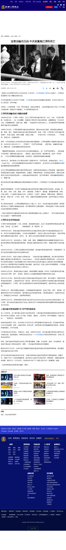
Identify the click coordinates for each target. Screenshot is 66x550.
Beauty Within (31, 487)
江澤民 (46, 93)
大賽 (16, 1)
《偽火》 (61, 160)
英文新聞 (45, 1)
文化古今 (46, 460)
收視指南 (18, 511)
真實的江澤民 (50, 489)
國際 (9, 447)
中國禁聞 (26, 451)
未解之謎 (46, 447)
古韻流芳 (46, 451)
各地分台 (21, 1)
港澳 (14, 447)
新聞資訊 (7, 36)
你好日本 (30, 478)
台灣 (14, 450)
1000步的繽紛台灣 (32, 494)
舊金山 (38, 428)
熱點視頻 (17, 457)
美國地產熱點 (47, 462)
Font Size (57, 88)
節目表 (32, 438)
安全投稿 (38, 511)
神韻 (11, 1)
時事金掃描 (37, 451)
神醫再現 (56, 455)
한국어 (22, 431)
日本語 (16, 431)
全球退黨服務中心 (43, 514)
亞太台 (43, 428)
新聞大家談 (37, 447)
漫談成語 (46, 455)
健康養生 (57, 444)
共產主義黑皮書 (51, 495)
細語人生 (36, 471)
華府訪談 (26, 460)
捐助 (55, 1)
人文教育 (47, 444)
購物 (63, 1)
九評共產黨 (50, 487)
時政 (16, 36)
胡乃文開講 (57, 451)
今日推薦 (17, 459)
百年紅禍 (49, 491)
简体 (30, 1)
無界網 (3, 517)
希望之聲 (34, 514)
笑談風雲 (46, 449)
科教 (14, 454)
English (55, 428)
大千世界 (30, 489)
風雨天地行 (50, 493)
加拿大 (14, 428)
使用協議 (32, 511)
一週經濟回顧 (27, 462)
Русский (10, 431)
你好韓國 (30, 480)
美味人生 (30, 484)
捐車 (59, 1)
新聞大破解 (37, 458)
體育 (19, 450)
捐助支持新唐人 (49, 438)
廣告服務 (45, 511)
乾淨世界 (27, 514)
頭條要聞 (10, 457)
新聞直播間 (49, 7)
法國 (33, 428)
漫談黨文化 (50, 500)
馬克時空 (36, 466)
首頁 (2, 36)
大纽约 (9, 428)
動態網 (58, 514)
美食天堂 (30, 482)
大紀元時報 (20, 514)
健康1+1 (56, 447)
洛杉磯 (19, 428)
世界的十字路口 (38, 464)
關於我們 (11, 511)
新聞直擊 (26, 455)
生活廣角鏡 (31, 476)
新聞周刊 (26, 458)
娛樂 (19, 447)
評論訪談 (37, 444)
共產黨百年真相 (51, 480)
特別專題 (50, 473)
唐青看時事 (37, 462)
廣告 (51, 1)
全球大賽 (17, 463)
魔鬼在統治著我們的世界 (53, 484)
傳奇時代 (49, 478)
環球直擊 (26, 449)
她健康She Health (59, 449)
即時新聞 (10, 459)
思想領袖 (36, 455)
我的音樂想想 (31, 497)
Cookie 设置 (33, 528)
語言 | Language (37, 1)
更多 (17, 517)
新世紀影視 (10, 517)
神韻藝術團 (12, 514)
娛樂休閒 (31, 473)
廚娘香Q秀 (30, 491)
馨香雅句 (46, 453)
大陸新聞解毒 (37, 468)
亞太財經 (26, 468)
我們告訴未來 (50, 476)
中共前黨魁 (40, 93)
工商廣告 (49, 504)
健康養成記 (57, 453)
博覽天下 (10, 461)
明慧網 (52, 514)
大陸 (12, 36)
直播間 (38, 438)
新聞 (11, 444)
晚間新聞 (26, 453)
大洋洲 (24, 428)
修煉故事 (49, 502)
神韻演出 (10, 463)
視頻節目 (24, 438)
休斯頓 (29, 428)
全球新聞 (26, 447)
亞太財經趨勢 (27, 466)
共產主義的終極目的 (52, 482)
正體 (26, 1)
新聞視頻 (27, 444)
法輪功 (9, 96)
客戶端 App (60, 511)
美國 (9, 450)
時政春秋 (36, 453)
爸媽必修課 (47, 458)
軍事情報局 (37, 460)
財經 (14, 452)
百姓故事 (49, 497)
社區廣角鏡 (27, 464)
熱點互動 (36, 449)
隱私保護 (25, 511)
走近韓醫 (56, 458)
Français (4, 431)
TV (56, 7)
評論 (9, 452)
